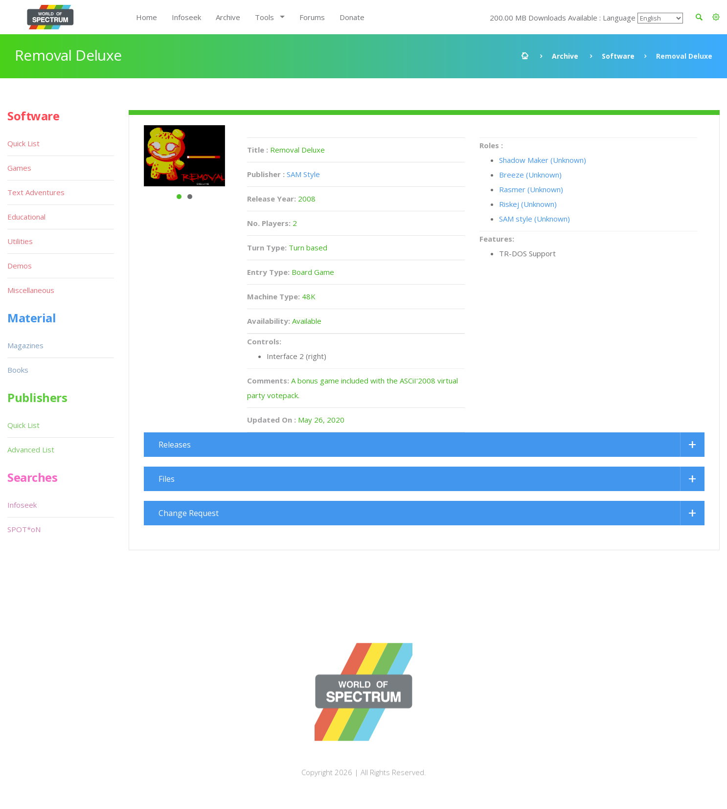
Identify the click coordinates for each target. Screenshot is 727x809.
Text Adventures (36, 192)
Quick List (23, 143)
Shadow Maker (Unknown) (542, 160)
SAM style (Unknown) (534, 219)
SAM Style (303, 174)
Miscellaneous (30, 290)
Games (19, 168)
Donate (352, 17)
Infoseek (186, 17)
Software (618, 56)
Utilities (20, 241)
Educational (26, 217)
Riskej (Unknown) (528, 204)
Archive (228, 17)
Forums (312, 17)
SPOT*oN (24, 529)
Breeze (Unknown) (530, 175)
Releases (175, 444)
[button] (716, 17)
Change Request (189, 513)
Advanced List (30, 449)
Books (17, 370)
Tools (264, 17)
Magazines (25, 345)
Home (146, 17)
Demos (19, 265)
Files (167, 478)
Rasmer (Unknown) (531, 189)
